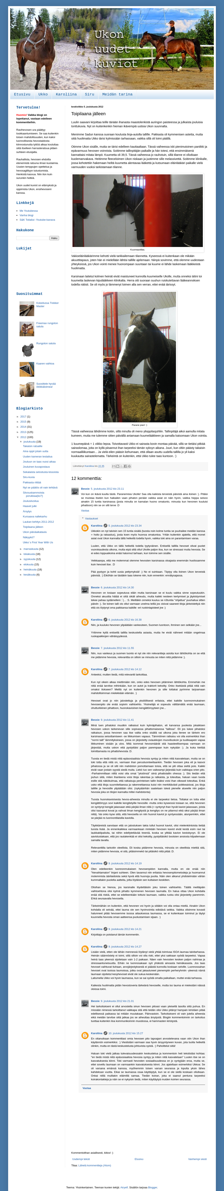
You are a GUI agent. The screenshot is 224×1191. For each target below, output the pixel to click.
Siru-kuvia (29, 477)
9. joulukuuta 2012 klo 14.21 (125, 929)
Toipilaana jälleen (33, 526)
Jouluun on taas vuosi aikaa (39, 461)
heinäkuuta (30, 569)
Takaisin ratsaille (32, 446)
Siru (89, 94)
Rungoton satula (46, 343)
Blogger (152, 1187)
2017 (23, 416)
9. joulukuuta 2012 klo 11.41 (117, 719)
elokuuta (29, 564)
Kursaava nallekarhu (35, 516)
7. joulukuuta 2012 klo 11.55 (117, 648)
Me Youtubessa (29, 210)
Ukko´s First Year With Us (38, 542)
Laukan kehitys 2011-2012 (38, 521)
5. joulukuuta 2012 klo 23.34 (125, 525)
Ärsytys (27, 511)
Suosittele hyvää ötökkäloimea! (46, 385)
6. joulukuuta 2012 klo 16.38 (125, 619)
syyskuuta (30, 559)
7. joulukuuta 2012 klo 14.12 (125, 669)
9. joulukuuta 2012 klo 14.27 (125, 946)
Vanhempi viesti (197, 1159)
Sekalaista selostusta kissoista (41, 472)
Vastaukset (91, 518)
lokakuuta (30, 554)
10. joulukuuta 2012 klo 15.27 (126, 1033)
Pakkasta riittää (32, 482)
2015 (23, 421)
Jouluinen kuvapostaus (36, 466)
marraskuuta (31, 548)
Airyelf (124, 1187)
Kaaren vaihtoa (45, 363)
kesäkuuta (30, 574)
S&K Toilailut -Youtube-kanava (37, 219)
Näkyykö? (28, 537)
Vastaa (85, 510)
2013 (23, 432)
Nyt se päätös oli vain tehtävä (40, 487)
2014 (23, 426)
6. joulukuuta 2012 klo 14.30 (117, 587)
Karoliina (66, 94)
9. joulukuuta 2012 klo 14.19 (125, 863)
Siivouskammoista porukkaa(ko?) (33, 494)
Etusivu (22, 94)
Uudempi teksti (81, 1159)
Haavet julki (29, 506)
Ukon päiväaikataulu (35, 532)
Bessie (85, 488)
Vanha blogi (26, 215)
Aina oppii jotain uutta (35, 451)
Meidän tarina (117, 94)
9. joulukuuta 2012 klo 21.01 (117, 1001)
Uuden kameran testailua (37, 456)
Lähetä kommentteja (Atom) (94, 1165)
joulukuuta (30, 441)
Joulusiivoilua (30, 501)
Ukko (43, 94)
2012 (23, 437)
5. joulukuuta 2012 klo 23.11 (107, 488)
